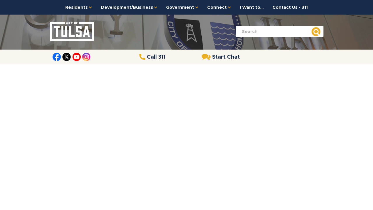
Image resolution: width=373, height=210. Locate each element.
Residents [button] (78, 7)
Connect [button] (219, 7)
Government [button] (182, 7)
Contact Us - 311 (290, 7)
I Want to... (252, 7)
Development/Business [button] (129, 7)
